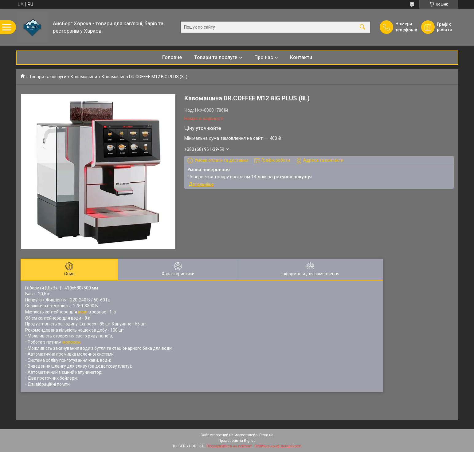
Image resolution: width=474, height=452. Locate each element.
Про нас (263, 57)
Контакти (301, 57)
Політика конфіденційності (277, 446)
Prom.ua (266, 435)
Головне (172, 57)
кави (83, 311)
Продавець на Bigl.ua (237, 440)
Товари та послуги (215, 57)
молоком (71, 342)
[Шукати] (362, 27)
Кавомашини (84, 76)
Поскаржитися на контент (229, 446)
